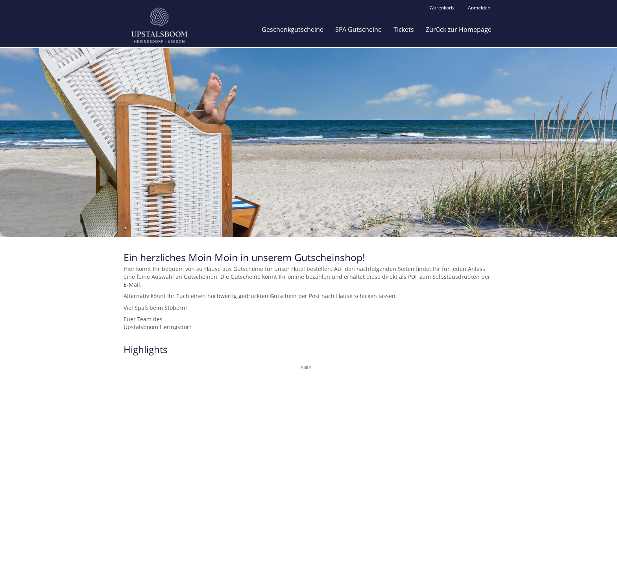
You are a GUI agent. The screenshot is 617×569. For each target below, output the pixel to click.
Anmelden (479, 7)
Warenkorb (441, 7)
